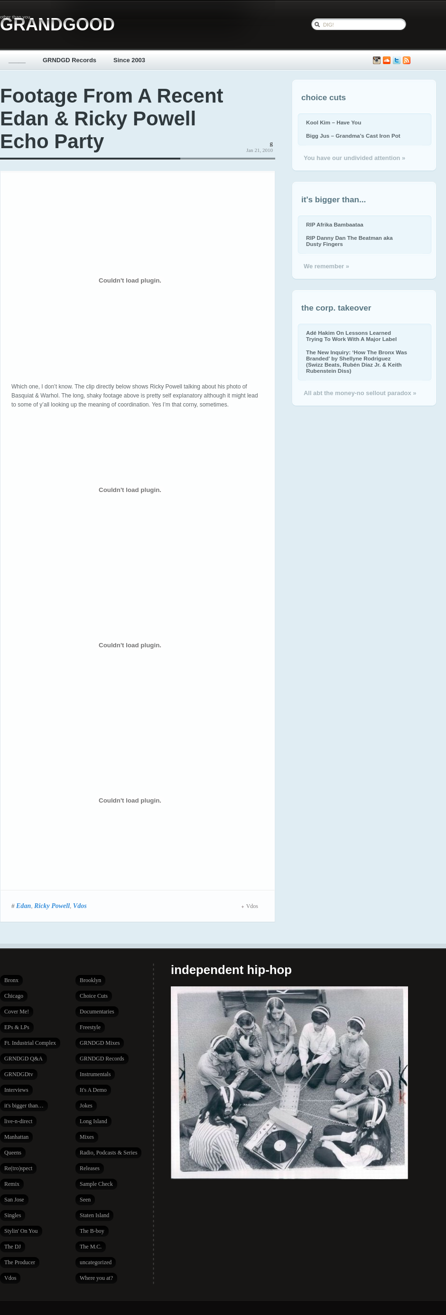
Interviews (16, 1090)
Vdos (80, 905)
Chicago (13, 996)
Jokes (86, 1105)
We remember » (326, 266)
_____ (17, 60)
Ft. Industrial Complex (30, 1043)
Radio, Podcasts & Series (108, 1152)
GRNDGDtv (18, 1074)
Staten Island (94, 1215)
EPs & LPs (16, 1027)
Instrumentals (95, 1074)
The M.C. (91, 1246)
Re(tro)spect (18, 1168)
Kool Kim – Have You (333, 122)
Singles (12, 1215)
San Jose (14, 1199)
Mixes (87, 1137)
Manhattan (16, 1137)
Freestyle (90, 1027)
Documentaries (97, 1011)
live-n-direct (18, 1121)
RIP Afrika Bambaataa (334, 224)
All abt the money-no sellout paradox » (360, 393)
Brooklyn (90, 980)
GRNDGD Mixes (100, 1043)
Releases (90, 1168)
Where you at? (96, 1278)
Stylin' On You (21, 1231)
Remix (11, 1184)
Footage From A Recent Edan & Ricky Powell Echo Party (111, 118)
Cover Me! (16, 1011)
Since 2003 (129, 60)
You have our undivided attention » (354, 157)
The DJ (12, 1246)
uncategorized (96, 1262)
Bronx (11, 980)
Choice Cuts (94, 996)
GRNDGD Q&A (23, 1058)
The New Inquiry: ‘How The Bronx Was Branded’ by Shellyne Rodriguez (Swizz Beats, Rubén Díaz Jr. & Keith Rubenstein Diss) (356, 361)
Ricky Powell (52, 905)
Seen (85, 1199)
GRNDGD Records (69, 60)
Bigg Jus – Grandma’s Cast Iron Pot (353, 135)
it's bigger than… (24, 1105)
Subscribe (406, 61)
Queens (12, 1152)
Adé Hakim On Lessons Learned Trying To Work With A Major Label (351, 336)
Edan (23, 905)
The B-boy (92, 1231)
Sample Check (96, 1184)
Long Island (93, 1121)
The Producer (19, 1262)
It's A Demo (93, 1090)
